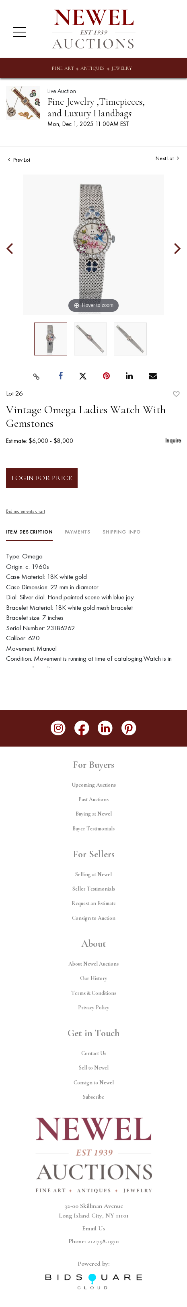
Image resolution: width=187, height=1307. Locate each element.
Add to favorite (176, 394)
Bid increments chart (25, 511)
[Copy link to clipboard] (36, 376)
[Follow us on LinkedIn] (105, 728)
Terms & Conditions (93, 993)
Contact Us (93, 1053)
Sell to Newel (94, 1067)
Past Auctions (93, 799)
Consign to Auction (93, 918)
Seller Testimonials (93, 888)
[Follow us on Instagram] (58, 728)
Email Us (93, 1228)
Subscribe (93, 1097)
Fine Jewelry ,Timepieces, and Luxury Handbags (96, 107)
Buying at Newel (94, 813)
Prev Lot (19, 159)
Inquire (173, 440)
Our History (93, 978)
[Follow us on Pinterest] (129, 728)
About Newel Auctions (93, 963)
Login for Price (42, 477)
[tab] (29, 535)
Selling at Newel (93, 874)
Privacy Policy (93, 1007)
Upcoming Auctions (94, 784)
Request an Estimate (94, 903)
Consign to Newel (94, 1082)
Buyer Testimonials (93, 828)
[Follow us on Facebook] (81, 728)
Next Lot (167, 158)
